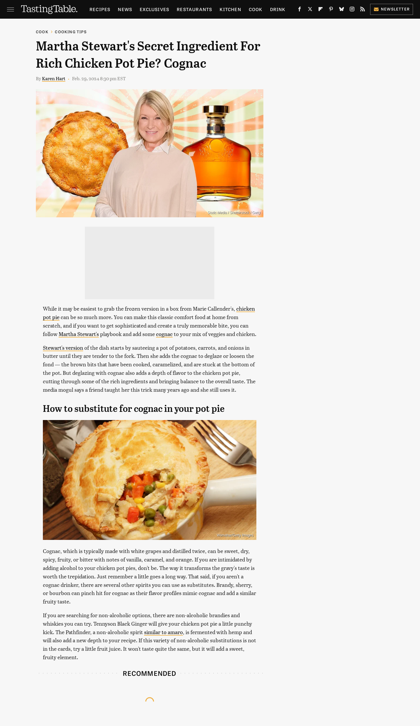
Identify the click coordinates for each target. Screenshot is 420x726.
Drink (278, 9)
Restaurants (194, 9)
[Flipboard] (320, 10)
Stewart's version (63, 347)
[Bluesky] (341, 10)
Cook (255, 9)
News (125, 9)
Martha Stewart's (79, 333)
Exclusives (154, 9)
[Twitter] (310, 10)
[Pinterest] (331, 10)
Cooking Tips (70, 32)
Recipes (100, 9)
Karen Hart (53, 78)
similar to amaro (163, 632)
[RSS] (362, 10)
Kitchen (230, 9)
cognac (164, 333)
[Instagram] (352, 10)
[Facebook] (299, 10)
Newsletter (391, 9)
